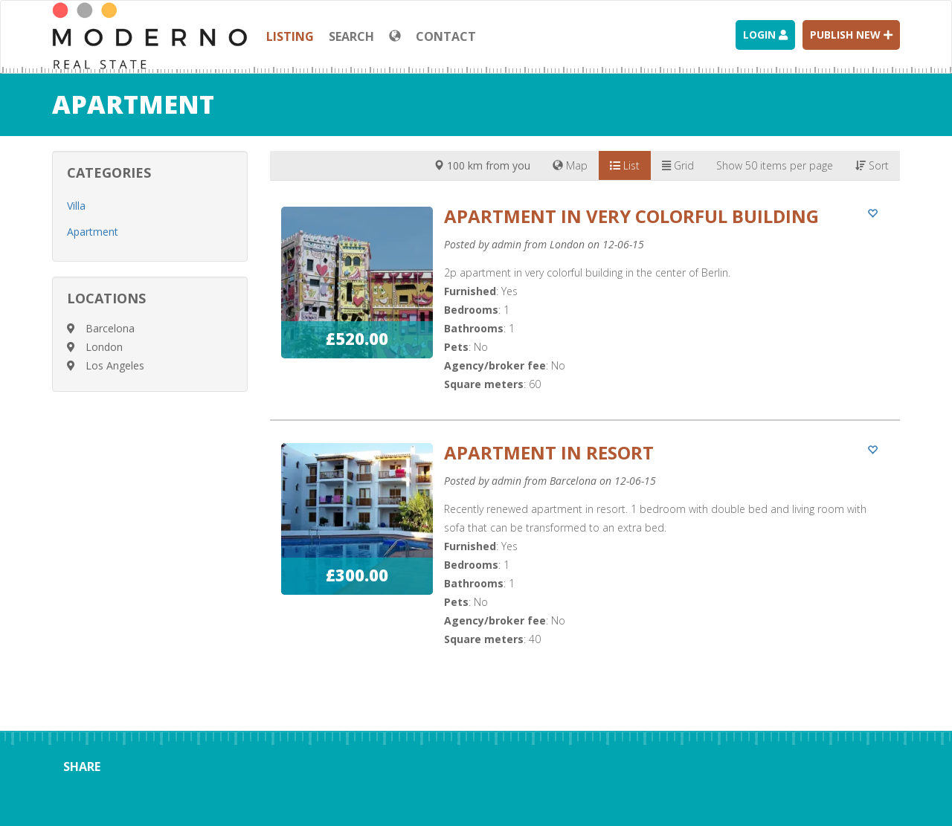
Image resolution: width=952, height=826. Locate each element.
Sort (872, 165)
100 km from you (482, 165)
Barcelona (110, 328)
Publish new (851, 35)
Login (765, 35)
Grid (678, 165)
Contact (446, 36)
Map (570, 165)
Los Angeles (115, 365)
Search (351, 36)
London (104, 347)
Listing (290, 36)
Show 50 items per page (774, 165)
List (625, 165)
